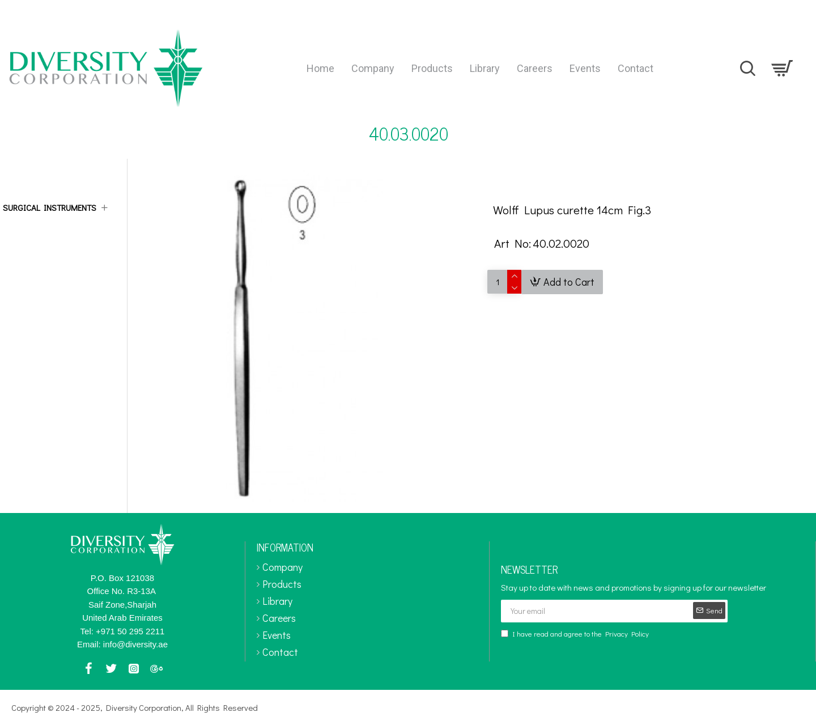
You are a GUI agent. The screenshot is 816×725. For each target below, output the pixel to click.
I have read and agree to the (576, 633)
